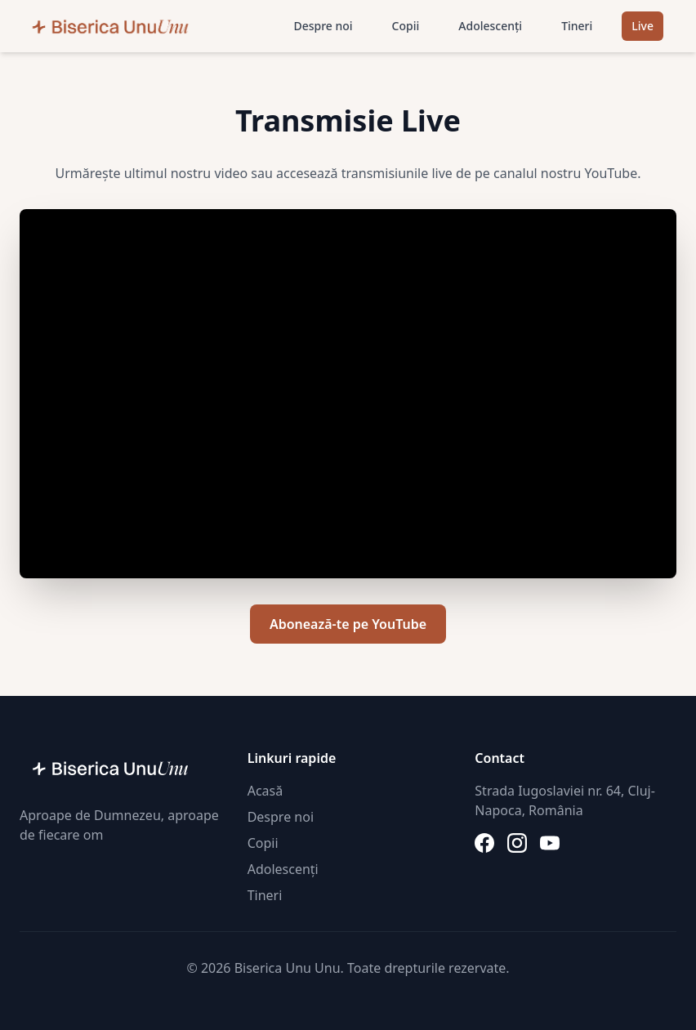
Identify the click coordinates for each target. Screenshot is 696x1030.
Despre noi (322, 25)
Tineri (576, 25)
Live (642, 25)
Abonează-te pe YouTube (348, 624)
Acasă (265, 791)
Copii (406, 25)
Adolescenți (490, 25)
